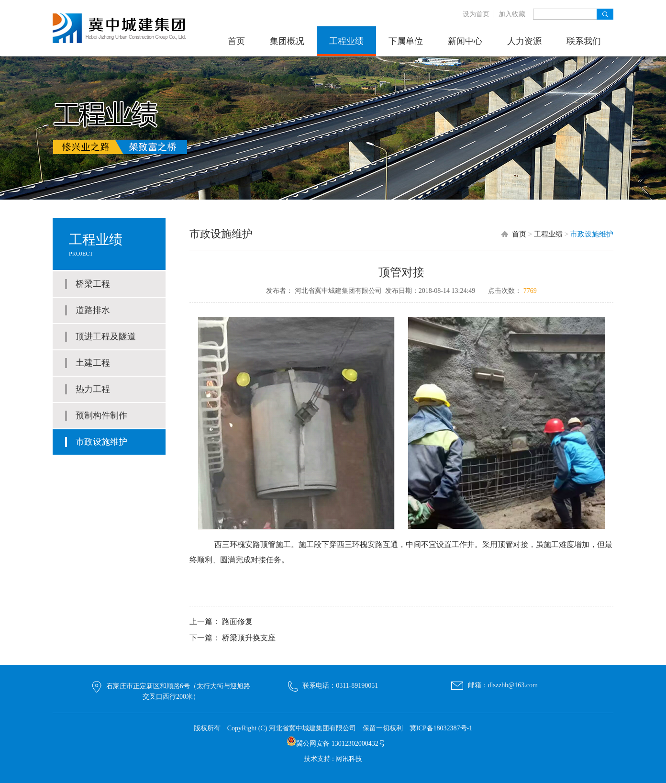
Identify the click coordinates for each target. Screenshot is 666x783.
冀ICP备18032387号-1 (441, 728)
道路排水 (93, 310)
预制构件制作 (101, 415)
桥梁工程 (93, 284)
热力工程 (93, 389)
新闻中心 (465, 41)
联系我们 (583, 41)
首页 (236, 41)
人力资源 (524, 41)
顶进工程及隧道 (106, 336)
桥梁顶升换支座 (249, 638)
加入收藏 (512, 14)
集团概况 (287, 41)
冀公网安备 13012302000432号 (340, 743)
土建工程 (93, 363)
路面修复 (237, 621)
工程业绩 (346, 41)
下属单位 (405, 41)
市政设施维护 (101, 442)
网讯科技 (348, 758)
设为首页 (476, 14)
